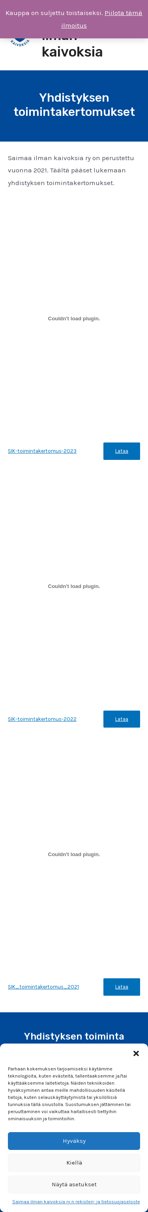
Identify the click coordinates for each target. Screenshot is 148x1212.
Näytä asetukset (74, 1184)
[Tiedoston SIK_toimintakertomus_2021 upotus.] (74, 854)
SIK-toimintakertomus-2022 (42, 719)
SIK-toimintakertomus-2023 (42, 451)
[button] (136, 1053)
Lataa (121, 451)
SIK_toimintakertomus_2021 (43, 987)
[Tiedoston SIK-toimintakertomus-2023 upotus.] (74, 318)
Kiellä (74, 1162)
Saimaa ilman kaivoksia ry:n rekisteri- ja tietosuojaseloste (76, 1201)
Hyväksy (74, 1140)
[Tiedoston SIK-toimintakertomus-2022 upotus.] (74, 586)
